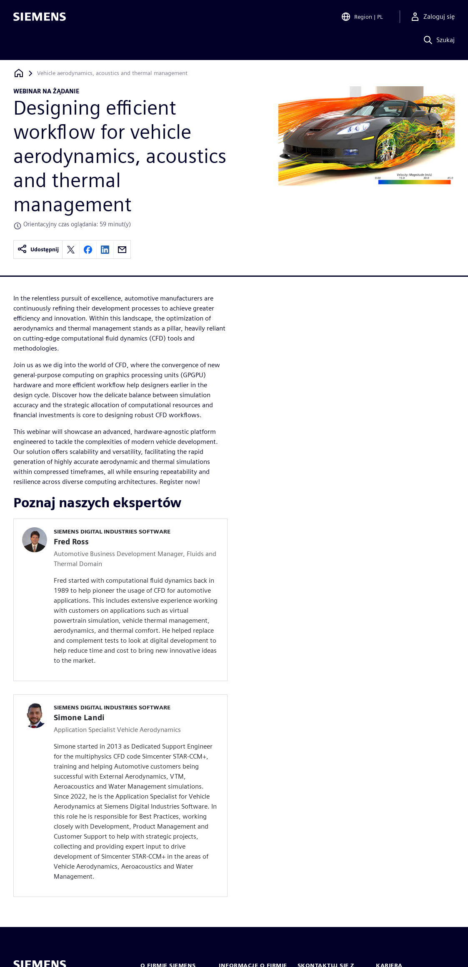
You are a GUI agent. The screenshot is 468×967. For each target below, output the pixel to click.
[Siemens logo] (39, 18)
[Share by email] (122, 249)
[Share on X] (71, 249)
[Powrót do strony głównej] (19, 73)
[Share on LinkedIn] (105, 249)
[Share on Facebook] (88, 249)
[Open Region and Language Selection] (362, 18)
